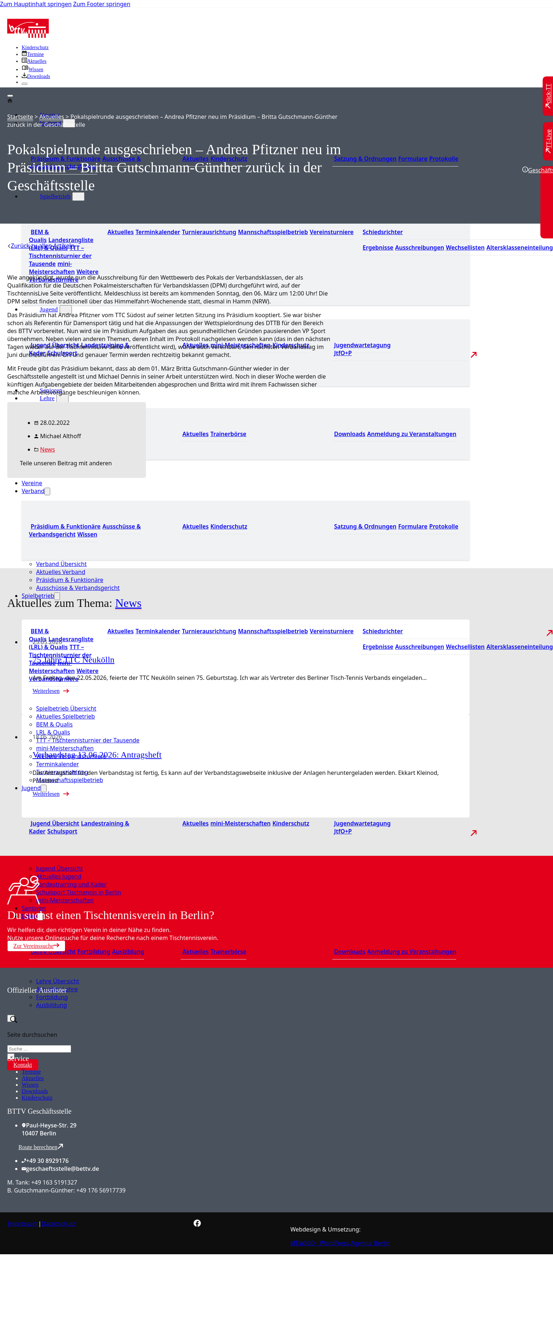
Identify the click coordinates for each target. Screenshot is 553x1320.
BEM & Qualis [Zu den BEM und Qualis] (39, 236)
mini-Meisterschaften (65, 748)
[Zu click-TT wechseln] (549, 96)
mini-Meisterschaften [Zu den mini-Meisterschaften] (52, 268)
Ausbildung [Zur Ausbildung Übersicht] (128, 952)
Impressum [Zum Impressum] (22, 1224)
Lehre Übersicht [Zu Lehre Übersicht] (53, 952)
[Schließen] (24, 84)
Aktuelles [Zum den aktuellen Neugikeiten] (195, 526)
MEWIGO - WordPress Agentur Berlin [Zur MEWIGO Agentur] (340, 1243)
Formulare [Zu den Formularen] (412, 159)
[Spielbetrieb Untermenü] (78, 196)
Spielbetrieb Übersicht (66, 708)
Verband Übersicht (61, 564)
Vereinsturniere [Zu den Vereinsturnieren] (331, 232)
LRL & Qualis (53, 732)
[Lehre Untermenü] (62, 398)
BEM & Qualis (54, 724)
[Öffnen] (10, 96)
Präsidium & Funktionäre (65, 526)
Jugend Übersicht (59, 868)
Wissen (30, 1085)
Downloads (35, 1091)
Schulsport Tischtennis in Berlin (78, 892)
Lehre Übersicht (57, 981)
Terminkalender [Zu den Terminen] (157, 232)
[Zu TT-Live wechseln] (549, 141)
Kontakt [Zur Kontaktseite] (22, 1065)
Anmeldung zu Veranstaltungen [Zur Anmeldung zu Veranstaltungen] (411, 434)
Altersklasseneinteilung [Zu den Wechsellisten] (520, 247)
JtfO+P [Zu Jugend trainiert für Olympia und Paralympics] (343, 353)
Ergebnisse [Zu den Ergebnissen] (378, 247)
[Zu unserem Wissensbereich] (32, 69)
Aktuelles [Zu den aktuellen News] (195, 434)
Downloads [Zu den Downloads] (349, 434)
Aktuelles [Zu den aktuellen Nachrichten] (121, 232)
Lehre (47, 398)
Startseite (20, 117)
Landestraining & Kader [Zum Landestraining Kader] (79, 827)
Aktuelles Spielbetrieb (65, 716)
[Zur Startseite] (28, 36)
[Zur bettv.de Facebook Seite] (197, 1225)
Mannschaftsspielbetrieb (69, 780)
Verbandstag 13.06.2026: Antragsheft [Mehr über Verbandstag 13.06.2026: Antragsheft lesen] (97, 754)
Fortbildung (52, 997)
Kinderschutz (37, 1098)
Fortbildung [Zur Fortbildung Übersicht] (93, 952)
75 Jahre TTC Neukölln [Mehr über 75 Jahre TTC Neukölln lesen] (74, 659)
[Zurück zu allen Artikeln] (40, 246)
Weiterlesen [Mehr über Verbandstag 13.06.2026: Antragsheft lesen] (46, 794)
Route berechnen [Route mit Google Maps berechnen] (40, 1146)
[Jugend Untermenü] (66, 309)
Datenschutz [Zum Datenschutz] (58, 1224)
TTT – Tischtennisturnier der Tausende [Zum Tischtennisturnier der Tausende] (60, 256)
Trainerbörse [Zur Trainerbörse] (228, 434)
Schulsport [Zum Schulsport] (62, 831)
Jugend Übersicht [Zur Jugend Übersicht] (55, 823)
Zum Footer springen (101, 4)
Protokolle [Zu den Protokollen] (443, 159)
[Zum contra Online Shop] (61, 1050)
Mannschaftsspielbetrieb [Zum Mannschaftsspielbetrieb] (273, 232)
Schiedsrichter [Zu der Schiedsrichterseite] (383, 232)
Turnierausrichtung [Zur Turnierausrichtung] (209, 232)
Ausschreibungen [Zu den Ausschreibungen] (419, 247)
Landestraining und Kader (71, 884)
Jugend (49, 309)
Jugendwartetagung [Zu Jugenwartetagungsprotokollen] (362, 345)
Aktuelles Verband (60, 572)
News (47, 449)
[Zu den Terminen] (33, 54)
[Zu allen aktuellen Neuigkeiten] (34, 61)
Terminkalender (57, 764)
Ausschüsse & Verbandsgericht (78, 588)
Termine (31, 1072)
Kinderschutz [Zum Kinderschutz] (35, 47)
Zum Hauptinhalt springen (36, 4)
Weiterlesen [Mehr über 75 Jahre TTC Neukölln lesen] (46, 691)
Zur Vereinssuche (36, 945)
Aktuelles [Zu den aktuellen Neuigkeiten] (195, 823)
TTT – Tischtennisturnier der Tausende (87, 740)
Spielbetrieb (55, 196)
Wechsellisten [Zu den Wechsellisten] (465, 247)
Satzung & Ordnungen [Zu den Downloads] (365, 159)
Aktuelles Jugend (58, 876)
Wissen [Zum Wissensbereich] (87, 534)
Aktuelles (51, 117)
